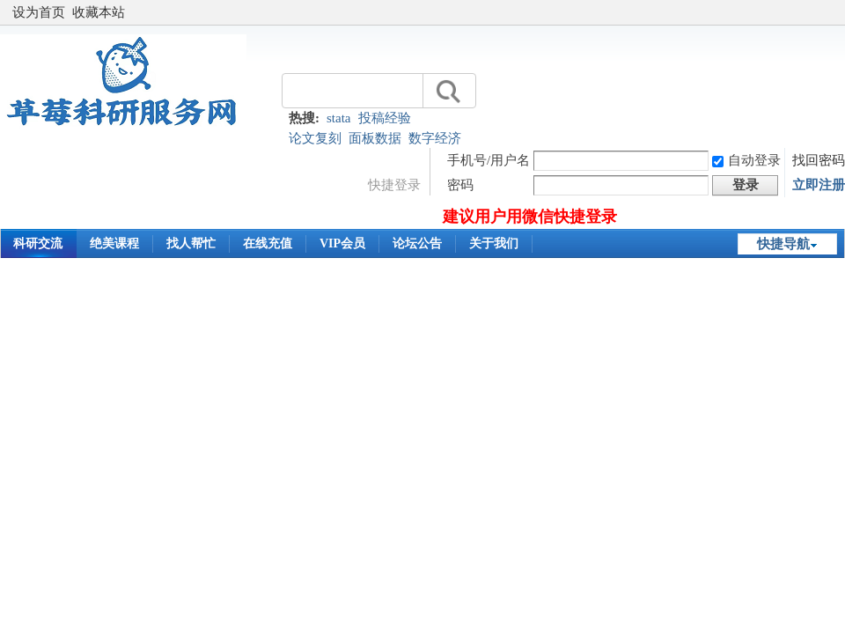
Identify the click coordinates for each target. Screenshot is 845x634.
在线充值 (267, 243)
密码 (460, 185)
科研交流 (37, 243)
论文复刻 (315, 138)
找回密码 (818, 160)
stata (339, 118)
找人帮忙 (191, 243)
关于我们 (493, 243)
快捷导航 (783, 244)
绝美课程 (114, 243)
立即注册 (818, 185)
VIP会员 (342, 243)
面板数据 (375, 138)
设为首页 (38, 12)
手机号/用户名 (488, 160)
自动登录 (746, 160)
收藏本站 (98, 12)
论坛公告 (417, 243)
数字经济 (434, 138)
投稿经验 (384, 118)
